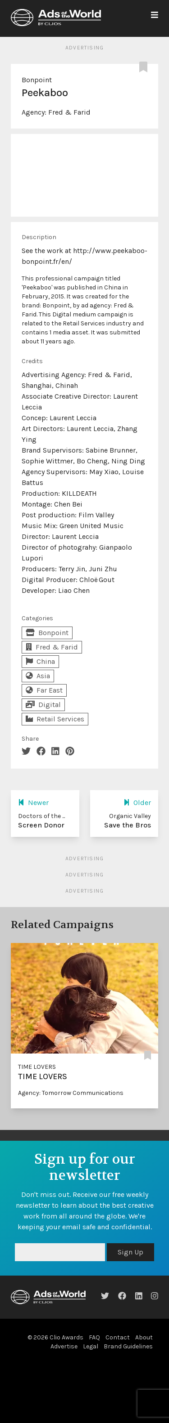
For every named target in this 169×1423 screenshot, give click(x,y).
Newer (33, 802)
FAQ (94, 1337)
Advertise (64, 1346)
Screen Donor (41, 825)
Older (137, 802)
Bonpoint (37, 80)
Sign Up (130, 1252)
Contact (117, 1337)
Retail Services (55, 719)
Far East (44, 690)
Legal (90, 1346)
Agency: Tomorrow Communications (70, 1093)
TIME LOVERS (37, 1067)
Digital (43, 704)
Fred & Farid (69, 112)
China (40, 661)
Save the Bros (127, 825)
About (144, 1337)
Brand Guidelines (128, 1346)
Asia (38, 675)
